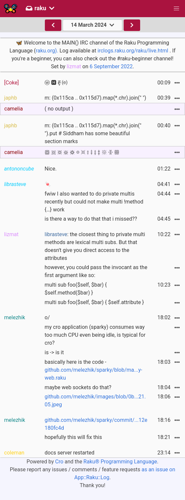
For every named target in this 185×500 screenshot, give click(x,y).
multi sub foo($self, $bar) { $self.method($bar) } (76, 289)
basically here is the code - (93, 370)
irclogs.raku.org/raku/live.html (133, 50)
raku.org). (47, 50)
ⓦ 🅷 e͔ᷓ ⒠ (56, 82)
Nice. (50, 169)
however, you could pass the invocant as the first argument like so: (96, 271)
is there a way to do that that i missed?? (91, 219)
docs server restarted (69, 453)
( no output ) (59, 109)
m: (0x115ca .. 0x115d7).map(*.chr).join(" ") (95, 98)
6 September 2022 (111, 66)
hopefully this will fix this (73, 437)
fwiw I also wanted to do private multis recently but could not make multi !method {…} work (94, 202)
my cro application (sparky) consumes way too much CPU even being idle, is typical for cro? (95, 335)
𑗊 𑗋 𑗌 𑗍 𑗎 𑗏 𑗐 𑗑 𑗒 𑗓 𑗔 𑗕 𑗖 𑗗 (82, 152)
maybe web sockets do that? (78, 387)
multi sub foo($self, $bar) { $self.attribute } (94, 302)
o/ (47, 317)
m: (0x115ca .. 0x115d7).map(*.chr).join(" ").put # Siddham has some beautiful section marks (93, 133)
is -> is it (54, 352)
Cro (59, 461)
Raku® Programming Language (120, 461)
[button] (176, 8)
